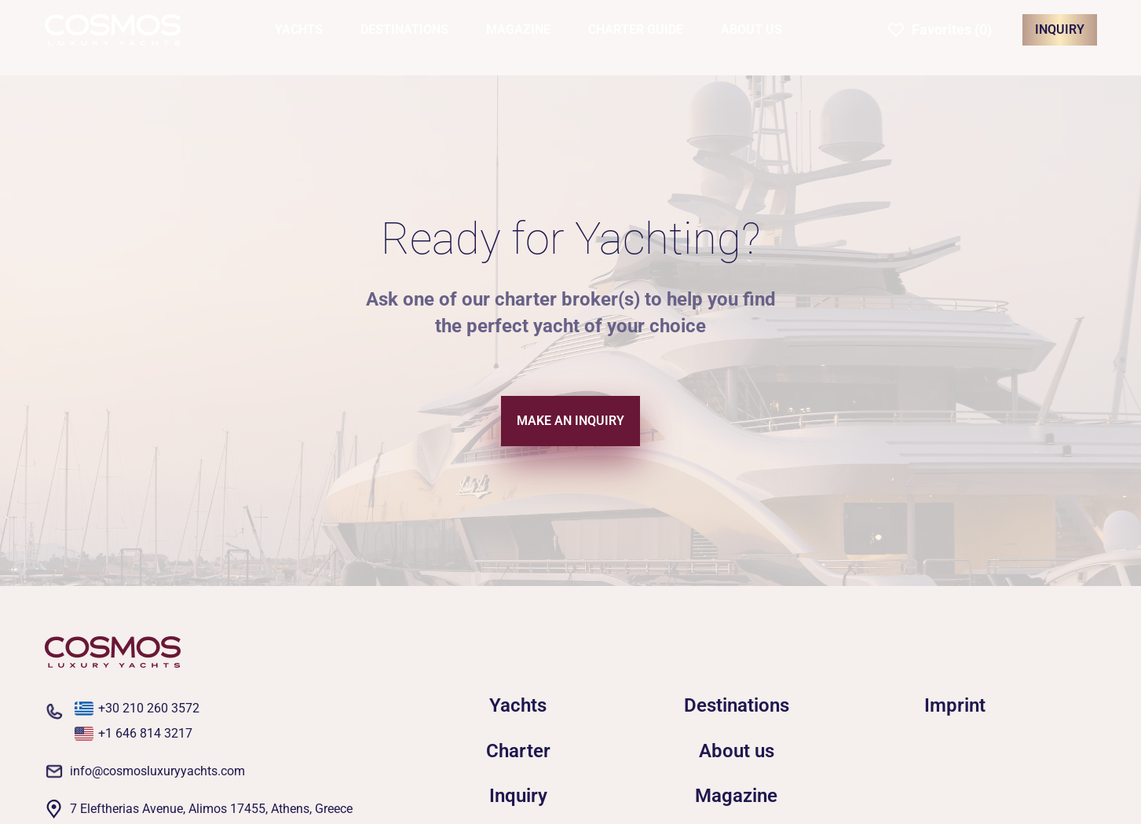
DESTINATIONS (404, 29)
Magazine (736, 796)
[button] (940, 29)
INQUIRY (1059, 29)
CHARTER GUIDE (635, 29)
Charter (518, 751)
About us (736, 751)
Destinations (736, 705)
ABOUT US (751, 29)
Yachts (518, 705)
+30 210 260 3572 (148, 708)
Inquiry (518, 796)
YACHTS (299, 29)
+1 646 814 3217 (145, 733)
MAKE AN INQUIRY (570, 420)
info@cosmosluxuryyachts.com (157, 771)
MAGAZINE (518, 29)
